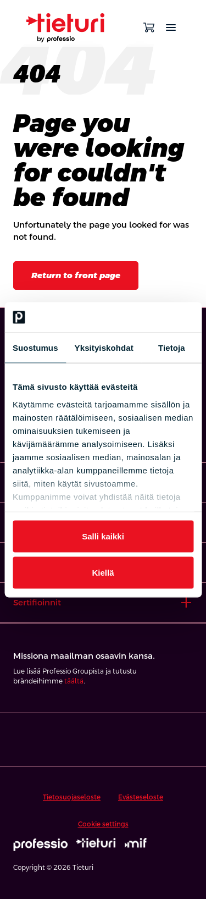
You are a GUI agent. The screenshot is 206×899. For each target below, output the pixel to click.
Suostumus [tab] (35, 347)
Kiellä (103, 572)
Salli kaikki (103, 536)
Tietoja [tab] (171, 347)
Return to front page (75, 275)
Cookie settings (103, 824)
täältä (73, 681)
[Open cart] (149, 27)
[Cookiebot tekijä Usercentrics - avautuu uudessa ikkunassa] (146, 317)
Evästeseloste (140, 797)
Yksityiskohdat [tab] (104, 347)
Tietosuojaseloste (72, 797)
